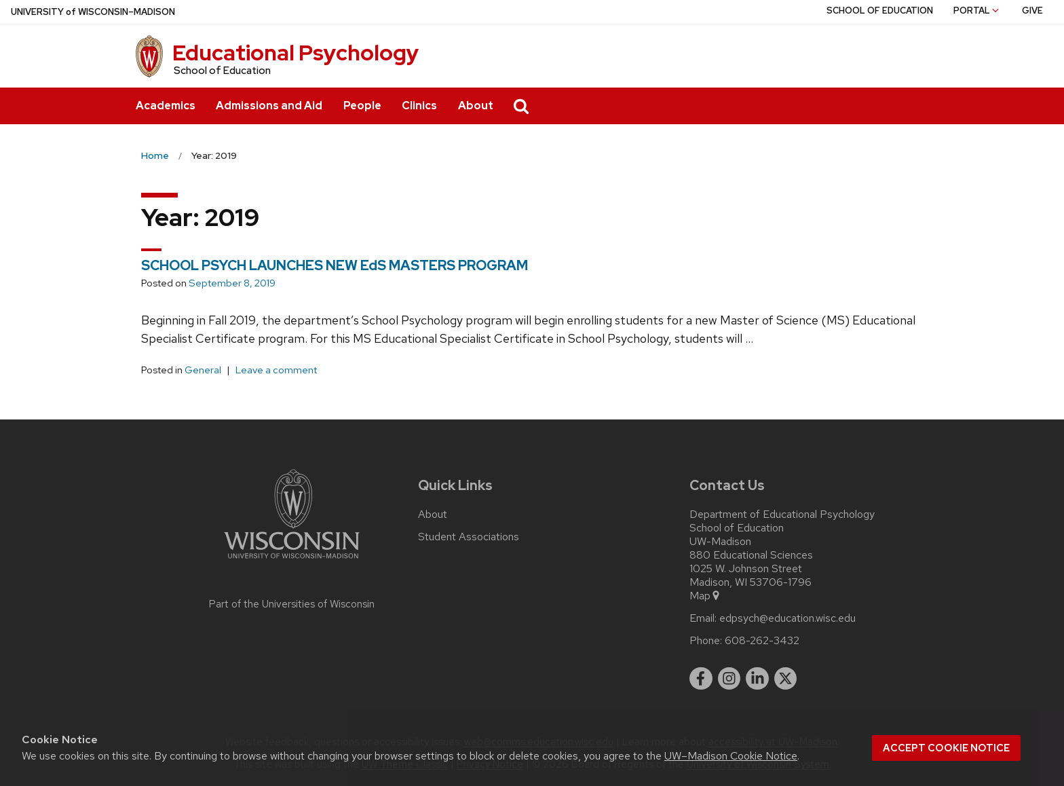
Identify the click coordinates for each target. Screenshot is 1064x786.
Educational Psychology (295, 52)
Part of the (292, 604)
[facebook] (700, 678)
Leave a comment (276, 370)
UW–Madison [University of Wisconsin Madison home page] (93, 12)
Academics (165, 105)
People (362, 105)
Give (1032, 10)
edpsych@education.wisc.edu (787, 618)
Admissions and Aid (269, 105)
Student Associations (468, 537)
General (203, 370)
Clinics (419, 105)
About (475, 105)
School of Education (222, 70)
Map (705, 596)
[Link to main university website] (292, 561)
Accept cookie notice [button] (946, 748)
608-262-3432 (762, 641)
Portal (977, 10)
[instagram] (729, 678)
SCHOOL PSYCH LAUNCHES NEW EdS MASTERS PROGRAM (334, 265)
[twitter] (785, 678)
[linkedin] (757, 678)
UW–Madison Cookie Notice (730, 756)
